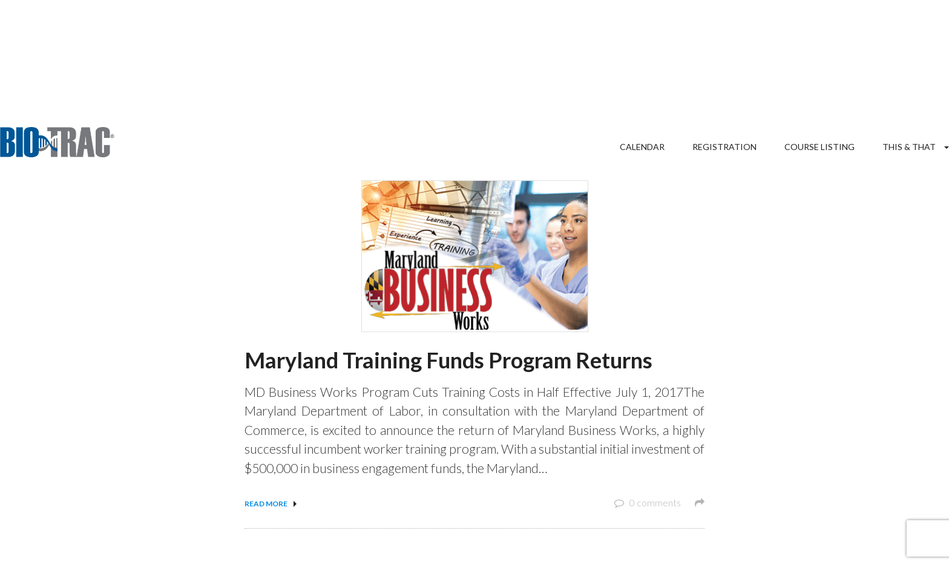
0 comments (659, 502)
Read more (266, 503)
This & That (909, 147)
